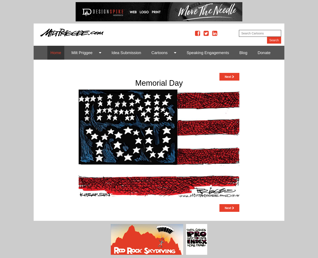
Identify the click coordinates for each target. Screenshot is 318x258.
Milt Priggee (82, 52)
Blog (243, 52)
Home (56, 52)
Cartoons (159, 52)
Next (229, 76)
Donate (264, 52)
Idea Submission (126, 52)
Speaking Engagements (208, 52)
